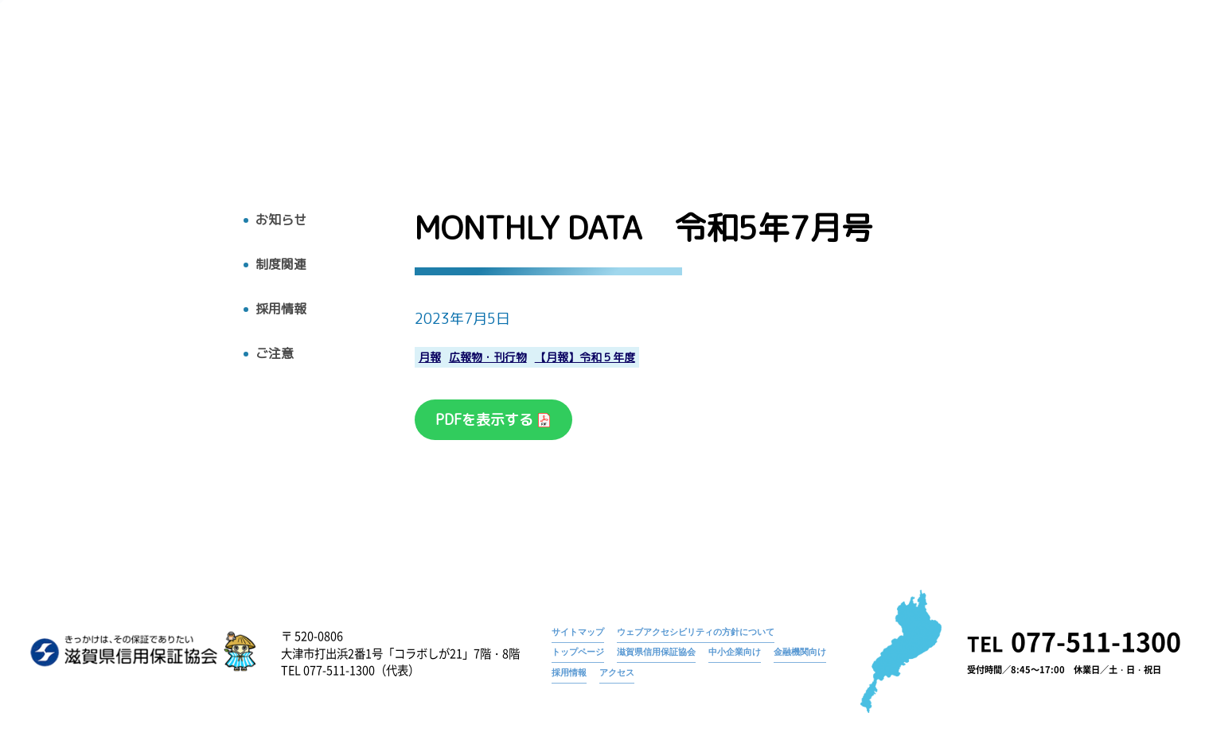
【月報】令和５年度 (585, 357)
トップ (625, 85)
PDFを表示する (486, 420)
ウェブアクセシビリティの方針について (695, 632)
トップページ (894, 59)
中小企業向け (734, 651)
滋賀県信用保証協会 (656, 651)
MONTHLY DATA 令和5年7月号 (1083, 59)
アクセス (1115, 85)
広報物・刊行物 (867, 85)
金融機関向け (800, 651)
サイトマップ (578, 632)
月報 (430, 357)
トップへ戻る (77, 117)
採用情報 (1039, 85)
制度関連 (280, 264)
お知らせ (968, 59)
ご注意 (274, 353)
